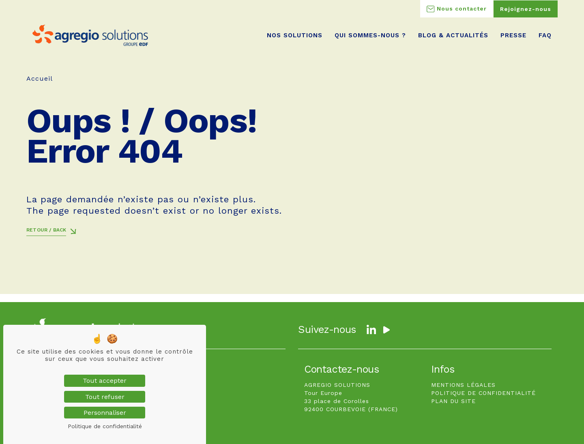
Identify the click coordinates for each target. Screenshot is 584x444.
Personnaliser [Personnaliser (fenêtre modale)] (105, 412)
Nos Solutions (294, 35)
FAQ (545, 35)
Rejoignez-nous (525, 9)
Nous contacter (457, 9)
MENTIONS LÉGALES (463, 385)
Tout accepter (105, 380)
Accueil (39, 78)
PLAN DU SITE (453, 401)
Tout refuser (105, 397)
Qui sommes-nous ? (370, 35)
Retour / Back (46, 230)
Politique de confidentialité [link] (105, 426)
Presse (513, 35)
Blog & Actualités (453, 35)
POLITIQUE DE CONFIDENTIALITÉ (483, 393)
